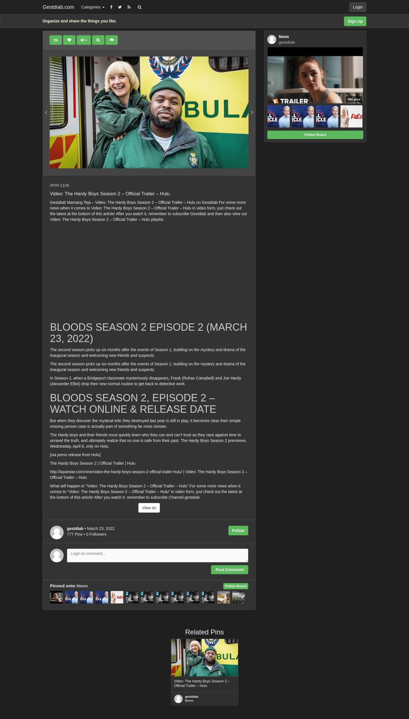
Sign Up (355, 21)
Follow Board (236, 586)
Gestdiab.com (58, 7)
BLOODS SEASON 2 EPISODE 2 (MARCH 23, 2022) (148, 332)
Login (358, 7)
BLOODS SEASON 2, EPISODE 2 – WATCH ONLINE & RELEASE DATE (133, 403)
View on (149, 508)
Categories (93, 7)
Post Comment (230, 569)
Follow (238, 530)
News (82, 585)
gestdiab (192, 696)
